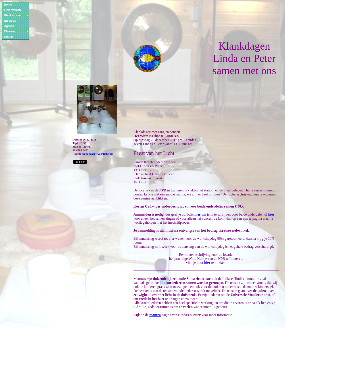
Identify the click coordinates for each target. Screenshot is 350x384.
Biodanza (16, 20)
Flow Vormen (12, 10)
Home (8, 4)
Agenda (9, 26)
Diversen (16, 31)
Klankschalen (16, 15)
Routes (16, 36)
